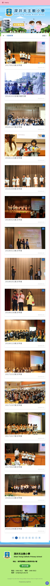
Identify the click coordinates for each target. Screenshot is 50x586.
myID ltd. (28, 582)
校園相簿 (10, 35)
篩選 (44, 36)
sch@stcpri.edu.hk (22, 573)
